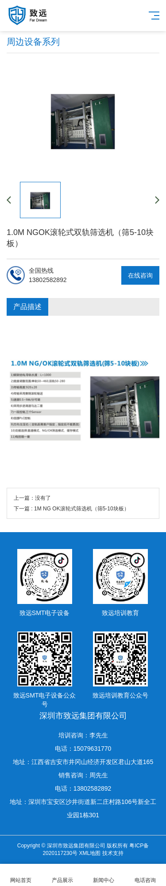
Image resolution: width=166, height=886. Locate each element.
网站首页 (21, 875)
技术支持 (113, 853)
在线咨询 (140, 275)
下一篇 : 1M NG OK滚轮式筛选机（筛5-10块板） (71, 509)
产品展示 (62, 875)
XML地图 (90, 853)
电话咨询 (145, 875)
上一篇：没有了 (32, 498)
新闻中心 (104, 875)
